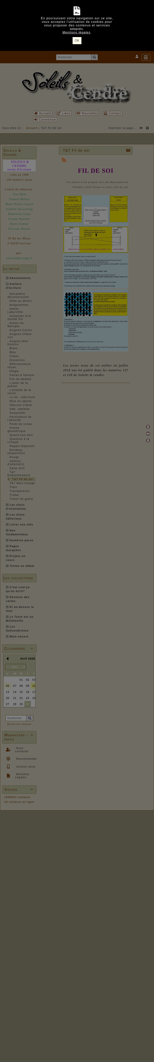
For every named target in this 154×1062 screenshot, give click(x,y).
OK (77, 40)
